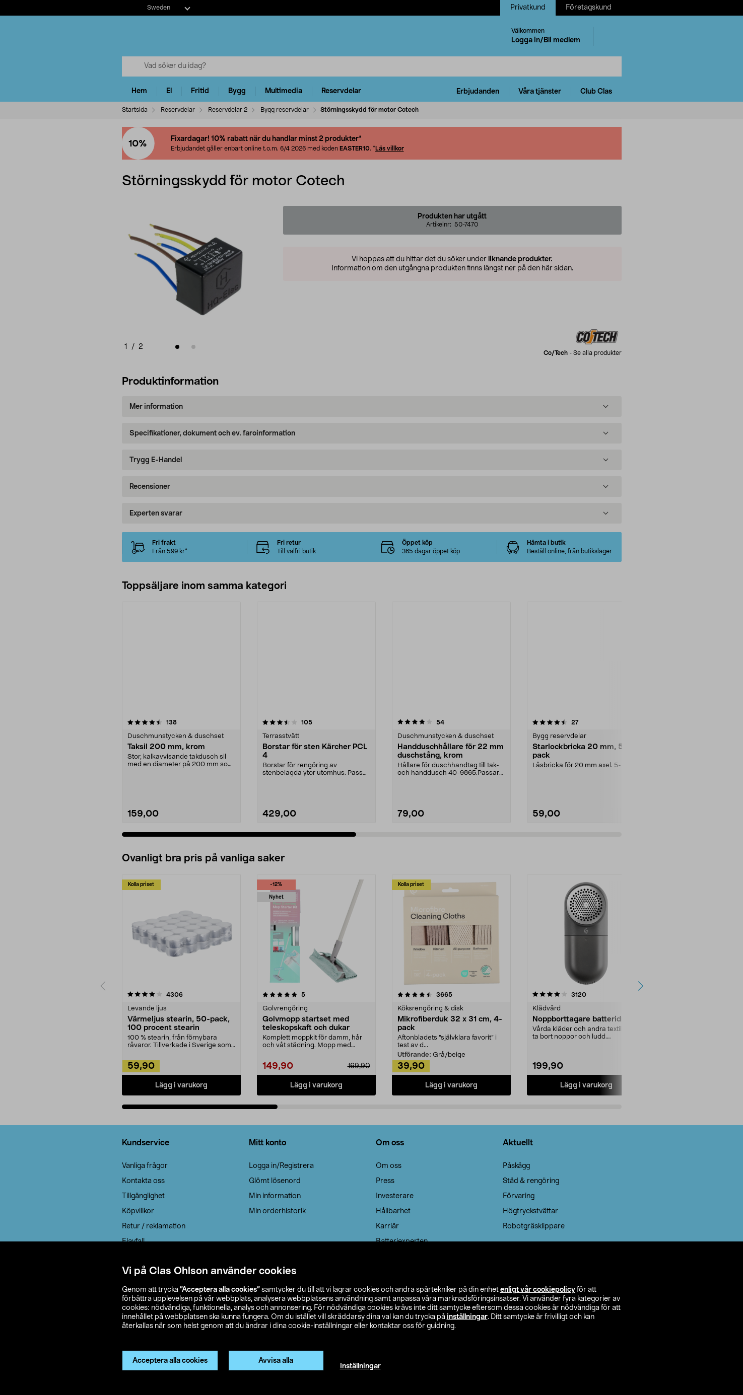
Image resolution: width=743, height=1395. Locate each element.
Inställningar (360, 1366)
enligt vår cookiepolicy (537, 1289)
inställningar (467, 1316)
